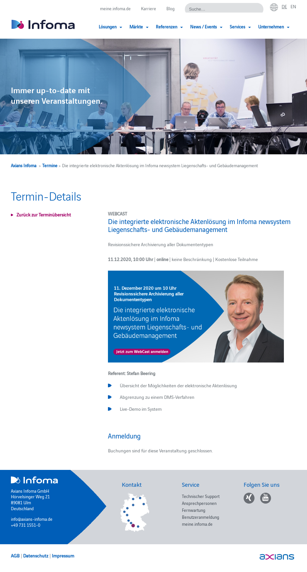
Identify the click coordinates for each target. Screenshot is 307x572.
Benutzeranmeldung (200, 517)
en (293, 6)
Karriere (148, 8)
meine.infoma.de (115, 8)
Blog (170, 8)
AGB (15, 555)
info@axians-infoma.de (31, 519)
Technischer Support (201, 496)
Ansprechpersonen (199, 503)
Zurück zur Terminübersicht (44, 214)
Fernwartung (193, 510)
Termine (49, 165)
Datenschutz (35, 555)
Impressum (63, 555)
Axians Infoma (23, 165)
